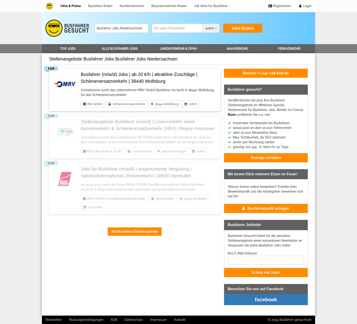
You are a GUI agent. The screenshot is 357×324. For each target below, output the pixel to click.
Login (304, 6)
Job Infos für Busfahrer (211, 6)
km (211, 28)
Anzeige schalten (266, 158)
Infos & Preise (71, 6)
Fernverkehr (289, 48)
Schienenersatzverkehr (126, 104)
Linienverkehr (178, 48)
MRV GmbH (92, 104)
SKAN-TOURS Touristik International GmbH (114, 198)
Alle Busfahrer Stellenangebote (134, 231)
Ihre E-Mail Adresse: (243, 253)
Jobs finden (242, 28)
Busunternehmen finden (169, 6)
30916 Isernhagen (172, 151)
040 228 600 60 (266, 73)
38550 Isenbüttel (193, 198)
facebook (266, 299)
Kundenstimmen (132, 6)
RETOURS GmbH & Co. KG (102, 151)
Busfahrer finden (100, 6)
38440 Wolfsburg (164, 104)
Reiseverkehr (162, 198)
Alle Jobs (120, 48)
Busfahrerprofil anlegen (265, 208)
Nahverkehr (237, 48)
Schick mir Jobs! (266, 272)
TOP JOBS (68, 48)
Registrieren (279, 6)
